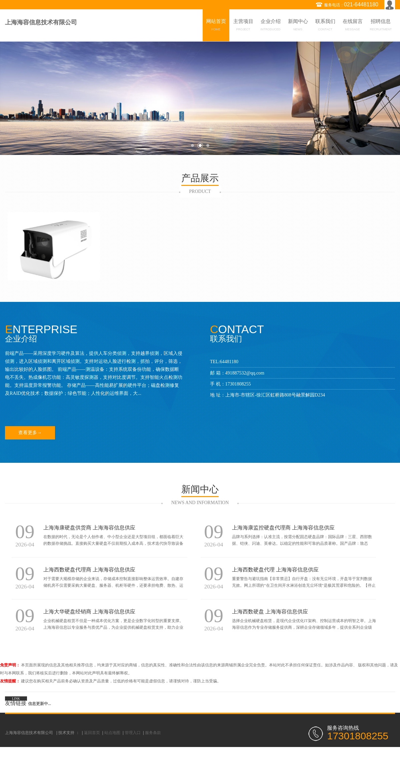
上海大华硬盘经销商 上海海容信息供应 (89, 611)
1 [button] (192, 145)
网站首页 (216, 26)
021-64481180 (361, 4)
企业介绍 (271, 26)
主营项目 (243, 26)
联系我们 (325, 26)
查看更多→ (30, 432)
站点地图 (112, 732)
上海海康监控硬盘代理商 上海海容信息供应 (283, 527)
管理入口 (133, 732)
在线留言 (353, 26)
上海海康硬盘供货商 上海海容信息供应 (89, 527)
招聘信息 (381, 26)
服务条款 (153, 732)
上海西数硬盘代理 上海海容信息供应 (275, 569)
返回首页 (92, 732)
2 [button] (200, 145)
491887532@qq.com (245, 373)
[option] (200, 98)
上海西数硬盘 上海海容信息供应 (270, 611)
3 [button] (208, 145)
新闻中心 (298, 26)
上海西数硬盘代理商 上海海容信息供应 (89, 569)
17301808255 (238, 383)
